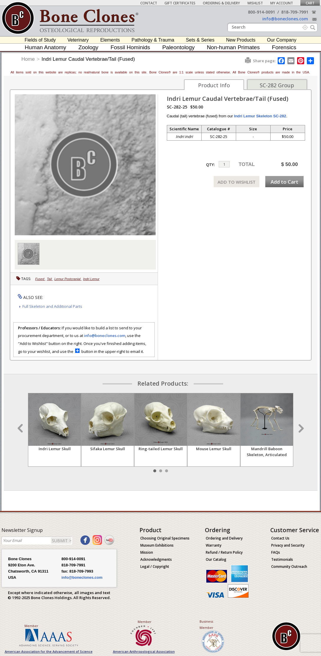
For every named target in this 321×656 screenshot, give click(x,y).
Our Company (282, 39)
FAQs (275, 552)
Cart (310, 3)
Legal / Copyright (154, 566)
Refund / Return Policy (224, 552)
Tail (50, 279)
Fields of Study (40, 39)
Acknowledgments (156, 559)
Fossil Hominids (130, 47)
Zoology (88, 47)
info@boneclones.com (285, 19)
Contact (148, 3)
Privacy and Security (287, 545)
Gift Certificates (179, 3)
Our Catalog (216, 559)
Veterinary (78, 39)
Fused (40, 279)
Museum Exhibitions (157, 545)
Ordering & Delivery (221, 3)
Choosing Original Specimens (165, 538)
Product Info (214, 85)
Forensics (284, 47)
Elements (110, 39)
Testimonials (282, 559)
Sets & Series (200, 39)
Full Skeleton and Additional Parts (52, 306)
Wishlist (255, 3)
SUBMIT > (61, 540)
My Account (281, 3)
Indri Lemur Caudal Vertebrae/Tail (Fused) (88, 59)
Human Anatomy (45, 47)
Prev (21, 428)
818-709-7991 (294, 12)
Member (31, 626)
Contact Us (280, 538)
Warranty (213, 545)
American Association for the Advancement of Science (49, 651)
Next (300, 428)
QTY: (210, 164)
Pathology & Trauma (152, 39)
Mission (146, 552)
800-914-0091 (261, 12)
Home (28, 59)
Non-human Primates (233, 47)
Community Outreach (289, 566)
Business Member (206, 624)
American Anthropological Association (144, 651)
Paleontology (178, 47)
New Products (241, 39)
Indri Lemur (91, 279)
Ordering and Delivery (224, 538)
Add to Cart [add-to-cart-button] (284, 181)
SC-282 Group (277, 85)
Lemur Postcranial (67, 279)
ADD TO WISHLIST (237, 182)
